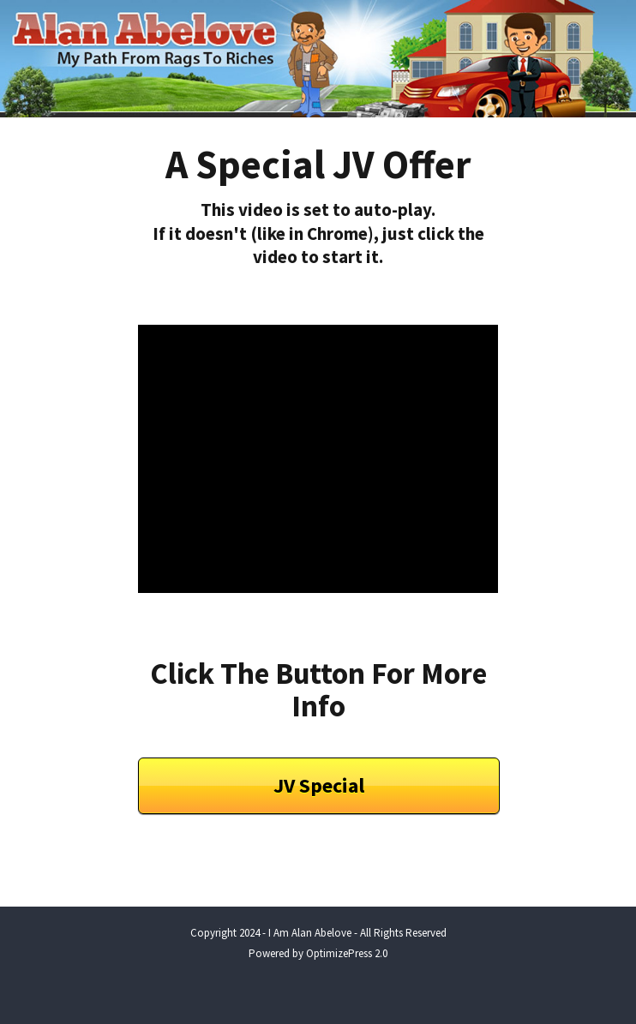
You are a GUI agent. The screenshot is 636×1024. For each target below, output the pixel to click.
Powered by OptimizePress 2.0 (318, 953)
